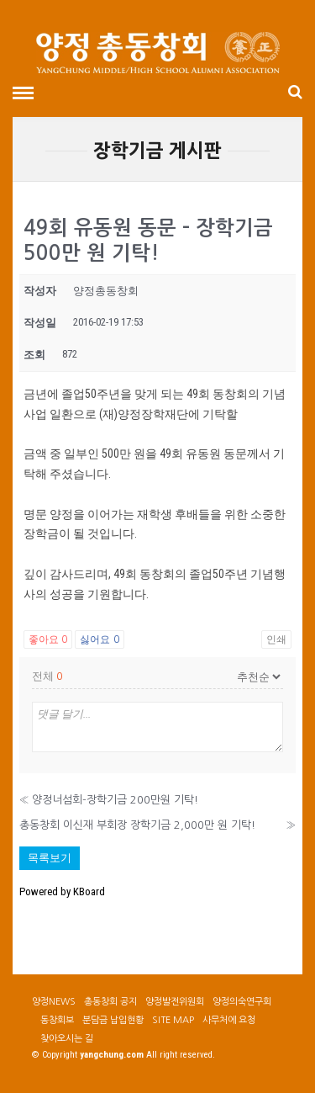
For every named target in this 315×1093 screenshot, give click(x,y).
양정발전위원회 (174, 1001)
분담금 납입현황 (113, 1020)
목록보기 (49, 858)
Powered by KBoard (62, 891)
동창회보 (57, 1020)
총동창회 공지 (110, 1001)
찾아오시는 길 (66, 1038)
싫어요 (99, 639)
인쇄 (276, 639)
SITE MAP (173, 1020)
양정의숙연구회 (242, 1001)
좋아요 (48, 639)
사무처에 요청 (228, 1020)
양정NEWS (54, 1001)
